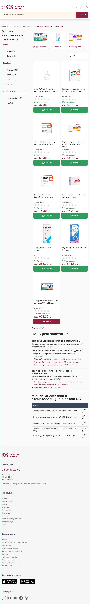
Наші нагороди (7, 501)
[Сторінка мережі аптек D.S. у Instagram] (9, 598)
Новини (4, 504)
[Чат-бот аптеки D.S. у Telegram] (21, 598)
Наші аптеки (6, 545)
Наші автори (6, 513)
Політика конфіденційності (11, 519)
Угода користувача (8, 522)
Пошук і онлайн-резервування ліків (14, 542)
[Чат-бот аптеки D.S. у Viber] (26, 598)
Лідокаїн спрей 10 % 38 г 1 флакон (47, 388)
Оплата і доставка (8, 560)
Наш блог (5, 539)
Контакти (5, 516)
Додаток (5, 554)
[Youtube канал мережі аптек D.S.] (15, 598)
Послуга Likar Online (9, 563)
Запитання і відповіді (9, 557)
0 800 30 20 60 (11, 469)
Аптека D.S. (6, 26)
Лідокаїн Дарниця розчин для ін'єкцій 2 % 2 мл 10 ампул (56, 365)
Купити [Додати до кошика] (47, 110)
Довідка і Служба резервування (13, 551)
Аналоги (47, 321)
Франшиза (5, 507)
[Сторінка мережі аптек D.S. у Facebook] (4, 598)
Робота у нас (6, 510)
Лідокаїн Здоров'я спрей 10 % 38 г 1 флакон (51, 385)
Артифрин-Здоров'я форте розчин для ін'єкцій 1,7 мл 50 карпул (58, 382)
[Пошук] (82, 15)
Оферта (5, 525)
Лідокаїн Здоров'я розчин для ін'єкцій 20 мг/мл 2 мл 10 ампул (57, 359)
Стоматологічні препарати (24, 26)
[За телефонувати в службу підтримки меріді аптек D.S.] (76, 8)
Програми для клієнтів (10, 548)
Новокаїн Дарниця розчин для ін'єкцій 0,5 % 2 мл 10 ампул (56, 362)
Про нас (5, 498)
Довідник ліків (7, 566)
